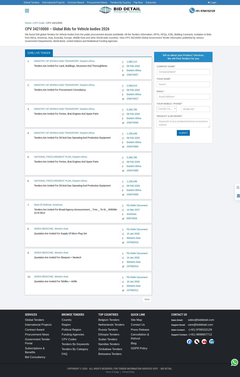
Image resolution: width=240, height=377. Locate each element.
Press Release (140, 329)
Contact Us (138, 324)
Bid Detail (166, 368)
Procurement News (97, 2)
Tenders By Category (75, 349)
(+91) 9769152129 (200, 329)
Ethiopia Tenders (108, 334)
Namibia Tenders (109, 344)
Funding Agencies (73, 334)
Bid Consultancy (35, 357)
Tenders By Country (120, 2)
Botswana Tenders (110, 354)
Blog (133, 343)
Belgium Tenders (108, 319)
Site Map (136, 319)
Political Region (71, 329)
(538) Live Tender (39, 53)
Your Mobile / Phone (169, 103)
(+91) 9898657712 (200, 334)
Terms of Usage (112, 372)
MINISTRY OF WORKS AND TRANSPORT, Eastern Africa (64, 61)
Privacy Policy (128, 372)
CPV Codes (69, 339)
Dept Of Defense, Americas (48, 204)
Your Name (164, 79)
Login (212, 2)
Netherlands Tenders (111, 324)
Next (147, 299)
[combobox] (167, 109)
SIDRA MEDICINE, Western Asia (51, 228)
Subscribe (151, 2)
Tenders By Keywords (75, 344)
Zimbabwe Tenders (110, 349)
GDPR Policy (139, 348)
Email (160, 91)
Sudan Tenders (107, 339)
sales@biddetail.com (201, 319)
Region (66, 324)
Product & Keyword (169, 116)
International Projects (53, 2)
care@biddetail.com (200, 324)
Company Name (166, 66)
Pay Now (138, 2)
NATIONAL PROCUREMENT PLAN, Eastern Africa (60, 156)
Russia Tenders (108, 329)
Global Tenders (31, 2)
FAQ (64, 354)
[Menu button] (28, 10)
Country (67, 319)
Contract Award (76, 2)
